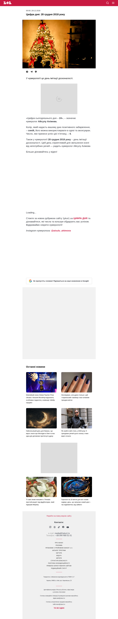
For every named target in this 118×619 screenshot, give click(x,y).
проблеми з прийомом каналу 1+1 (59, 548)
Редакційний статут (59, 568)
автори (59, 558)
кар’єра (59, 553)
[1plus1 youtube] (68, 527)
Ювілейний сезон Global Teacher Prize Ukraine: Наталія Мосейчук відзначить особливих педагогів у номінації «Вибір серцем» (40, 399)
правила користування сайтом (59, 565)
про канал (59, 542)
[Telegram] (31, 72)
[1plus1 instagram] (50, 527)
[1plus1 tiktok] (59, 527)
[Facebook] (27, 72)
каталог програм (59, 550)
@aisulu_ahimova (61, 230)
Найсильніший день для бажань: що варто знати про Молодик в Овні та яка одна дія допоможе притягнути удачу (40, 433)
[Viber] (36, 72)
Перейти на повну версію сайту (59, 516)
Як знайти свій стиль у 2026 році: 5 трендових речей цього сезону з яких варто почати (74, 433)
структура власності (59, 560)
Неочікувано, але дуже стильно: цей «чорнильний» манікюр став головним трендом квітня (75, 397)
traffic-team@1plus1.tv (59, 604)
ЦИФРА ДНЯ (80, 218)
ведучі (59, 555)
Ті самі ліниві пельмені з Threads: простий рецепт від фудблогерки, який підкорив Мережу (40, 502)
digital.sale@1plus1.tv (59, 598)
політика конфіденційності (59, 563)
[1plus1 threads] (55, 527)
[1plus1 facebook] (63, 527)
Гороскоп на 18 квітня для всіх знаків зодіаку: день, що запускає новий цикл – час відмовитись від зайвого (76, 502)
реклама (59, 545)
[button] (113, 3)
